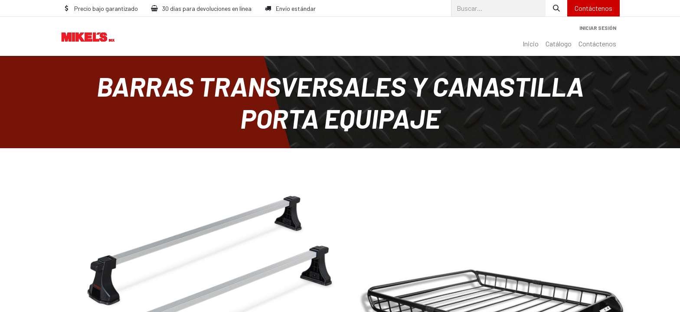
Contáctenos (593, 8)
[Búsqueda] (556, 8)
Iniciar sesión (597, 28)
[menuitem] (530, 43)
